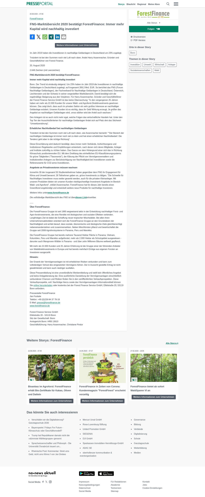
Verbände (138, 429)
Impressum (84, 481)
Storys (121, 4)
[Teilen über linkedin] (57, 36)
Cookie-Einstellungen (152, 487)
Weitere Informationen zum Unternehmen (76, 45)
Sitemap (114, 491)
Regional (141, 4)
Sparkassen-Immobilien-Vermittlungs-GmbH (103, 443)
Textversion (116, 487)
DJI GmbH (88, 438)
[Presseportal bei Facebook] (42, 481)
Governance (139, 419)
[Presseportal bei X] (45, 481)
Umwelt (148, 65)
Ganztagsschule (141, 443)
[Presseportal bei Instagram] (49, 481)
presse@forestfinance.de (48, 302)
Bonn (133, 53)
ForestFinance (36, 19)
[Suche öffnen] (168, 4)
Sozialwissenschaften (153, 71)
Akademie (115, 484)
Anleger (134, 71)
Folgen (154, 29)
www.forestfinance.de (58, 193)
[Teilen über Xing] (51, 36)
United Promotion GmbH (94, 429)
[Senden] (63, 36)
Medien (137, 452)
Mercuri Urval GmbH (92, 419)
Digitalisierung (140, 433)
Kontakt (146, 481)
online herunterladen (43, 285)
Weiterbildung (140, 447)
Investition (135, 65)
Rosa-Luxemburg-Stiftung (95, 424)
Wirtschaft (161, 65)
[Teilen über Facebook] (32, 36)
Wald (170, 71)
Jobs (145, 484)
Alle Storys (153, 23)
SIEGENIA (88, 433)
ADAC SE (87, 447)
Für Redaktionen (118, 481)
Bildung (137, 424)
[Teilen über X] (38, 36)
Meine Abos (154, 4)
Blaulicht (131, 4)
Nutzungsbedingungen (89, 484)
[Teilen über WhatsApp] (44, 36)
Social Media (85, 491)
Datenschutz (85, 487)
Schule (137, 438)
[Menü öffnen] (176, 4)
